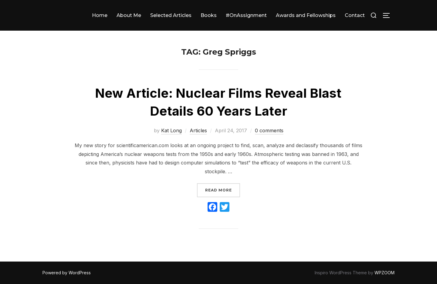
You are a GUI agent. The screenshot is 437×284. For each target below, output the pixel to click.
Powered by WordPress (66, 272)
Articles (198, 130)
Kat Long (171, 130)
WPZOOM (384, 272)
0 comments (269, 130)
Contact (355, 15)
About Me (129, 15)
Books (209, 15)
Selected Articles (170, 15)
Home (99, 15)
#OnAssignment (246, 15)
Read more (222, 189)
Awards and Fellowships (306, 15)
